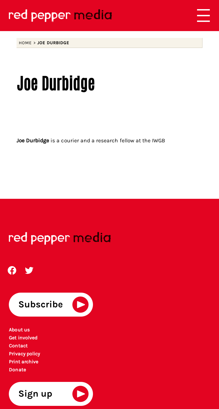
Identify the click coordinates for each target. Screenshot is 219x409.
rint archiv (24, 362)
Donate (17, 369)
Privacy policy (24, 354)
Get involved (23, 338)
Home (25, 42)
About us (19, 330)
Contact (18, 346)
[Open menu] (203, 16)
